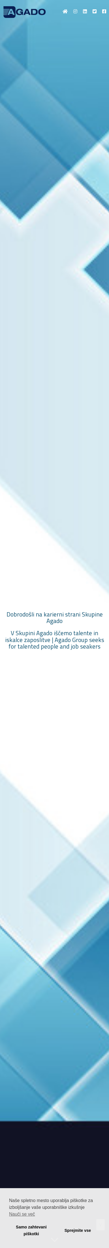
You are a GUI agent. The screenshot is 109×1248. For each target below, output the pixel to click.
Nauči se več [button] (22, 1214)
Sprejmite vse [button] (78, 1230)
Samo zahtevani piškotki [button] (31, 1230)
